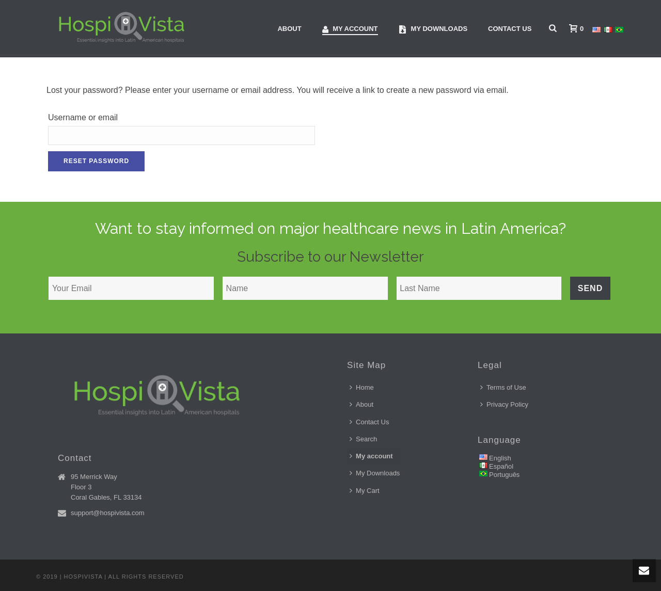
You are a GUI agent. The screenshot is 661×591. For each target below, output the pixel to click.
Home (362, 387)
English (500, 458)
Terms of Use (503, 387)
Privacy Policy (504, 404)
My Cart (365, 490)
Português (504, 474)
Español (501, 466)
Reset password (96, 161)
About (289, 29)
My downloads (433, 29)
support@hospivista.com (108, 513)
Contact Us (509, 29)
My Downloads (375, 473)
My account (350, 29)
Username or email (83, 117)
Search (363, 439)
